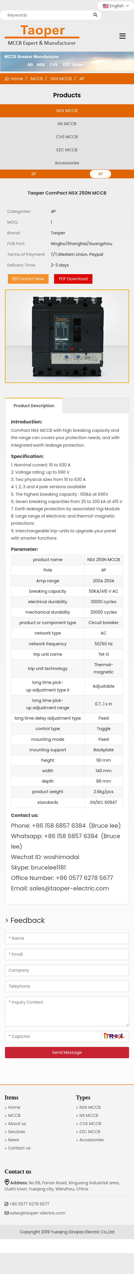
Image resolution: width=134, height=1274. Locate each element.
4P (100, 174)
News (13, 1140)
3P (33, 174)
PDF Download (73, 279)
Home (14, 1107)
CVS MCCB (67, 137)
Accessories (67, 163)
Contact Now (28, 279)
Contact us (19, 1148)
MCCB (14, 1115)
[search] (95, 15)
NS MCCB (67, 124)
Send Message (67, 1052)
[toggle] (122, 36)
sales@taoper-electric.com (37, 1213)
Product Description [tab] (34, 406)
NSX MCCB (67, 111)
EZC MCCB (67, 150)
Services (16, 1132)
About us (17, 1123)
